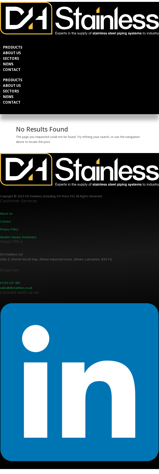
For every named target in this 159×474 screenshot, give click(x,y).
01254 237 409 (10, 283)
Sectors (11, 58)
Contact (11, 69)
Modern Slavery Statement (18, 237)
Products (12, 47)
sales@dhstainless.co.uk (16, 288)
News (8, 64)
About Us (12, 52)
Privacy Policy (9, 229)
